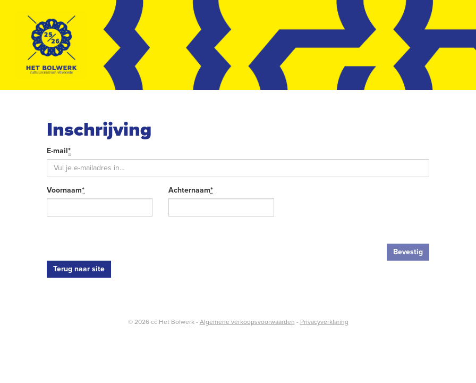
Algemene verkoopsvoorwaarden (247, 322)
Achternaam (190, 191)
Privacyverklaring (324, 322)
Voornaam (65, 191)
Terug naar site (79, 268)
